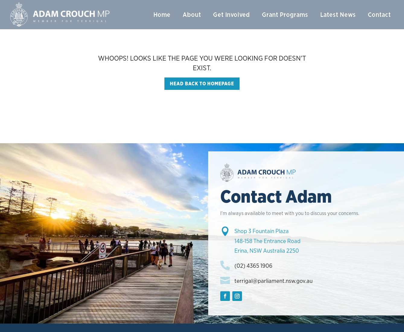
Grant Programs (285, 14)
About (192, 14)
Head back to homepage (202, 84)
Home (161, 14)
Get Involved (231, 14)
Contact (379, 14)
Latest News (338, 14)
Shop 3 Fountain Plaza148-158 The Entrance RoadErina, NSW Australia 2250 (267, 241)
